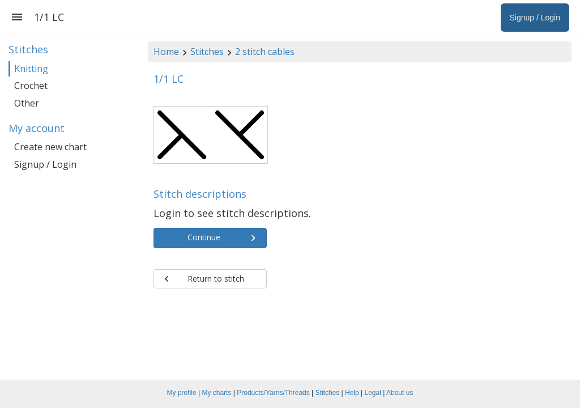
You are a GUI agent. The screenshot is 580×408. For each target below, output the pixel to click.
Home (166, 51)
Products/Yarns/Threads (273, 393)
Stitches (207, 51)
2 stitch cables (265, 51)
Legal (373, 393)
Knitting (31, 68)
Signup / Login (45, 164)
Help (352, 393)
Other (26, 103)
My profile (182, 393)
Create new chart (50, 147)
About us (399, 393)
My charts (216, 393)
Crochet (31, 85)
